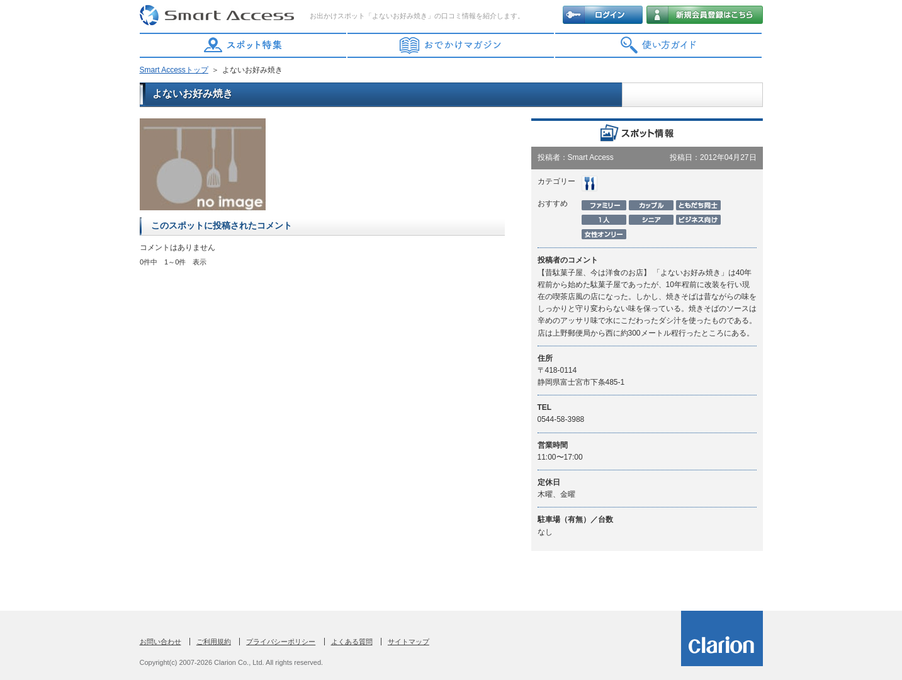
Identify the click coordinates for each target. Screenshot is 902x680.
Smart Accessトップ (174, 69)
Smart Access (218, 15)
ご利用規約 (213, 641)
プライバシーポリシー (280, 641)
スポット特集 (243, 45)
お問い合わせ (160, 641)
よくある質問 (352, 641)
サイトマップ (408, 641)
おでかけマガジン (451, 45)
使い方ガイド (659, 45)
